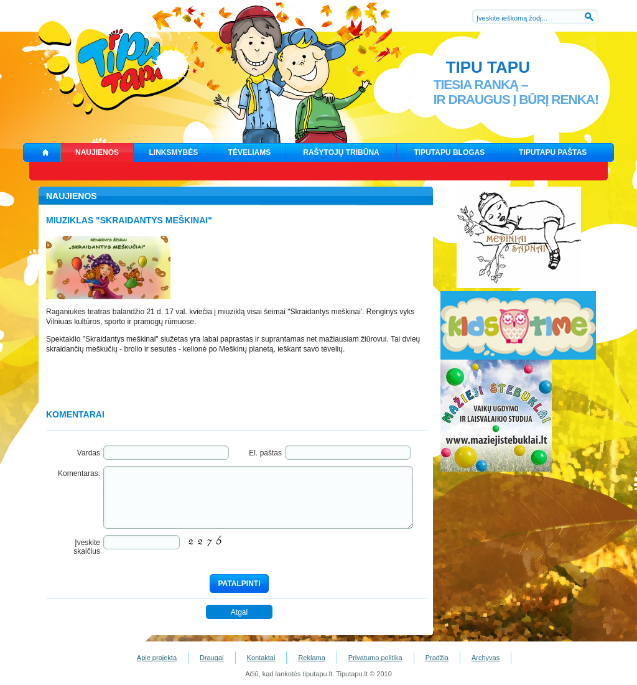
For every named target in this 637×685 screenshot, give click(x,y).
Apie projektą (157, 657)
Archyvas (486, 657)
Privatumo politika (375, 657)
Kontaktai (261, 657)
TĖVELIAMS (249, 152)
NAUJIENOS (97, 152)
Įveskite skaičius (86, 547)
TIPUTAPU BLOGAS (449, 152)
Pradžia (437, 657)
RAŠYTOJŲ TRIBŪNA (341, 152)
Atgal (239, 612)
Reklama (311, 657)
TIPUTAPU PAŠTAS (553, 152)
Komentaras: (79, 473)
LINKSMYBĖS (173, 152)
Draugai (212, 657)
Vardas (88, 453)
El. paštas (265, 453)
